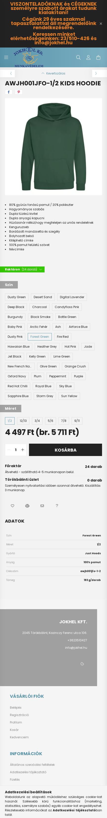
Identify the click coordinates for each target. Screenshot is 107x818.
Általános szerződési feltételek (32, 765)
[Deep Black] (16, 307)
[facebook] (8, 92)
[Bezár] (101, 23)
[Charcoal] (39, 307)
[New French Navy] (20, 366)
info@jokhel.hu (76, 648)
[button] (12, 506)
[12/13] (23, 421)
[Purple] (78, 376)
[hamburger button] (6, 57)
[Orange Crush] (75, 366)
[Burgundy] (15, 317)
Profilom (16, 722)
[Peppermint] (58, 376)
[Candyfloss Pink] (67, 307)
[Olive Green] (48, 366)
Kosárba (66, 450)
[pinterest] (19, 92)
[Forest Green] (40, 336)
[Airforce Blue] (78, 327)
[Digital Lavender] (72, 297)
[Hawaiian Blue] (18, 346)
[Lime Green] (62, 356)
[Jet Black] (14, 356)
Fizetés (15, 779)
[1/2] (10, 421)
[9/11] (77, 421)
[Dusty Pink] (15, 336)
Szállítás (16, 787)
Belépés (16, 707)
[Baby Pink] (15, 327)
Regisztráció (19, 715)
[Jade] (88, 346)
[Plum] (37, 376)
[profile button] (88, 57)
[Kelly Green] (37, 356)
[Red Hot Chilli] (17, 386)
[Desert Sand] (43, 297)
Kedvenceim (19, 737)
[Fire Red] (62, 336)
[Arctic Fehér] (38, 327)
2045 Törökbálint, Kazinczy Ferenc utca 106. (54, 633)
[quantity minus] (9, 450)
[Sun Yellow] (69, 396)
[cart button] (98, 57)
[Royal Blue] (43, 386)
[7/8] (63, 421)
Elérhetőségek (20, 794)
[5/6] (50, 421)
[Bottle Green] (67, 317)
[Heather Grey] (47, 346)
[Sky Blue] (65, 386)
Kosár (14, 730)
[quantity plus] (22, 450)
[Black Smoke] (40, 317)
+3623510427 (77, 640)
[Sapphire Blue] (18, 396)
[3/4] (37, 421)
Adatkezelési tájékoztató (28, 772)
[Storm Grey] (45, 396)
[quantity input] (16, 450)
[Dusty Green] (16, 297)
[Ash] (58, 327)
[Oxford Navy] (17, 376)
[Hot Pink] (70, 346)
